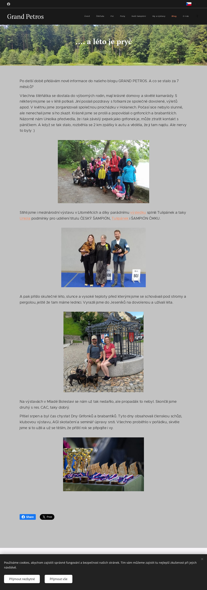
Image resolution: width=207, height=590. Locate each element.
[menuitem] (149, 16)
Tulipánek (120, 218)
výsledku (138, 212)
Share (28, 517)
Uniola (25, 218)
